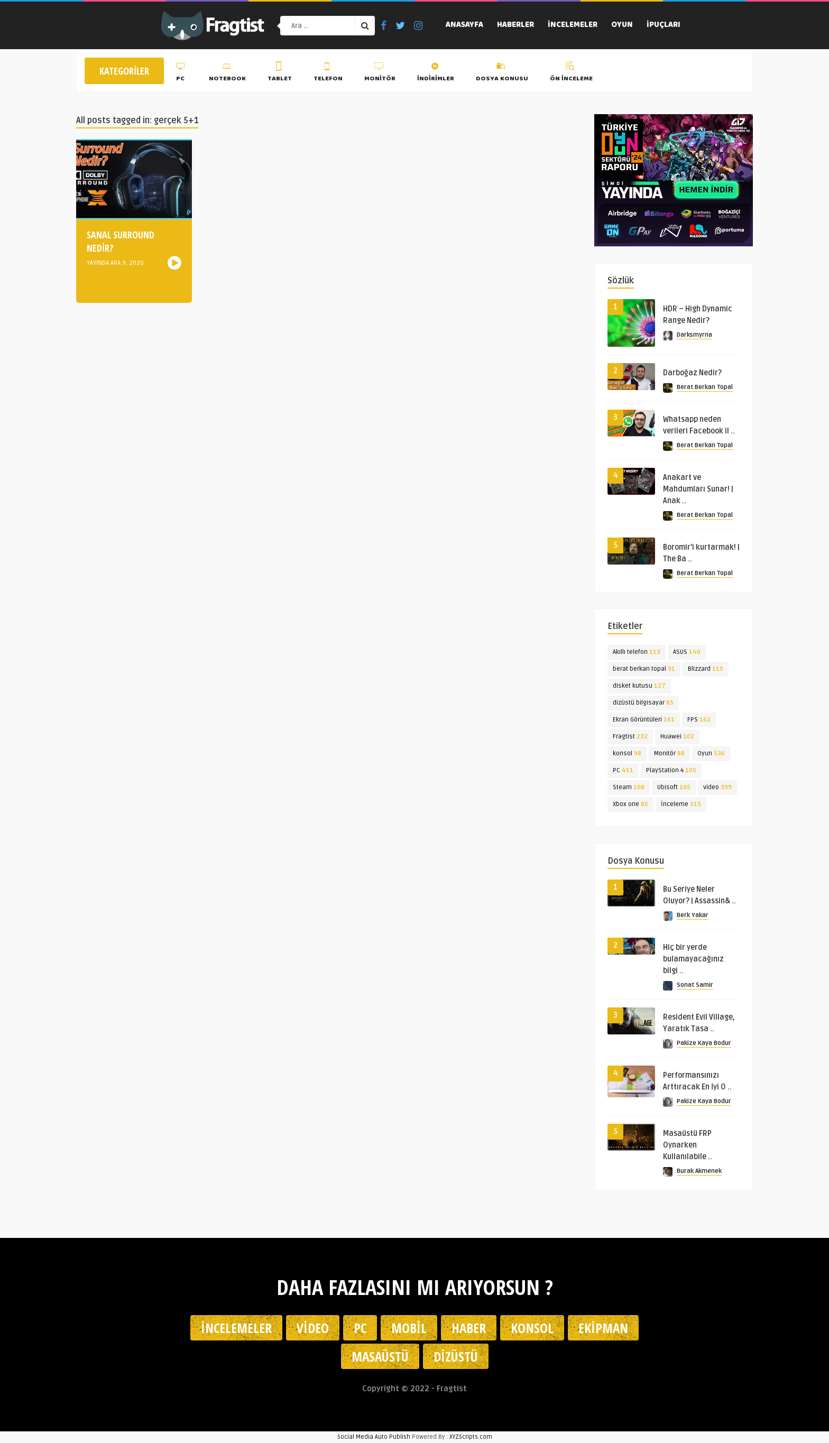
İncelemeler (572, 25)
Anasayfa (464, 25)
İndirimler (435, 73)
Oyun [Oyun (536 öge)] (711, 753)
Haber (469, 1328)
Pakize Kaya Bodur (704, 1043)
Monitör (379, 73)
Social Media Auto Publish (373, 1436)
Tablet (280, 73)
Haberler (515, 25)
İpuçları (663, 25)
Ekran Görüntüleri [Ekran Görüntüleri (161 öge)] (644, 720)
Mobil (409, 1328)
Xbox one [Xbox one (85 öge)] (630, 804)
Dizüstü (456, 1356)
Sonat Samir (695, 985)
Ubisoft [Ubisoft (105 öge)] (673, 787)
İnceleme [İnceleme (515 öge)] (681, 804)
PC (181, 73)
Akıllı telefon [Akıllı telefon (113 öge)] (636, 652)
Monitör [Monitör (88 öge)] (669, 753)
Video (313, 1328)
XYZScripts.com (470, 1436)
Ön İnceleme (571, 73)
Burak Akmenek (699, 1171)
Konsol (532, 1328)
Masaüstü (380, 1356)
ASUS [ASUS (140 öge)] (687, 652)
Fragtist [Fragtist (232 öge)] (630, 737)
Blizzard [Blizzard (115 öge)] (705, 669)
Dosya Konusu (502, 73)
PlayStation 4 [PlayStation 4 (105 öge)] (671, 770)
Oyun (622, 25)
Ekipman (603, 1328)
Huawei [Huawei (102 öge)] (677, 737)
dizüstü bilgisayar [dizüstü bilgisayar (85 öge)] (643, 703)
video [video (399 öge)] (717, 787)
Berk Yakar (692, 915)
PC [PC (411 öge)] (623, 770)
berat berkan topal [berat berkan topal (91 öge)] (644, 669)
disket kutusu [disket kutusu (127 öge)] (639, 686)
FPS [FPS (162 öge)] (699, 720)
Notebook (227, 73)
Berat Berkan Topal (705, 387)
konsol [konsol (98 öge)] (627, 753)
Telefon (328, 73)
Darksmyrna (694, 335)
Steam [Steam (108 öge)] (628, 787)
